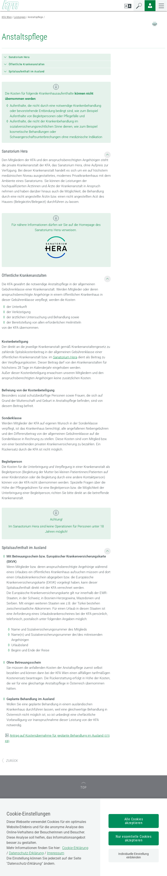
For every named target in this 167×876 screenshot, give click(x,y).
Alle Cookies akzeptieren (133, 821)
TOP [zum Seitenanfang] (83, 786)
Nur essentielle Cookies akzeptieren (133, 838)
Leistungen (20, 17)
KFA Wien (7, 17)
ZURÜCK (10, 761)
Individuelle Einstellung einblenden (133, 855)
